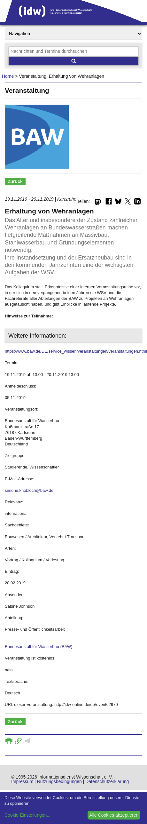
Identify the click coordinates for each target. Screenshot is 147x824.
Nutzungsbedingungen (59, 781)
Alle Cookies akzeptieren (113, 815)
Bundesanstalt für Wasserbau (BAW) (38, 646)
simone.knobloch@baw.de (29, 490)
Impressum (22, 781)
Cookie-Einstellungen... (27, 815)
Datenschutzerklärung (107, 781)
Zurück (15, 181)
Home (8, 76)
